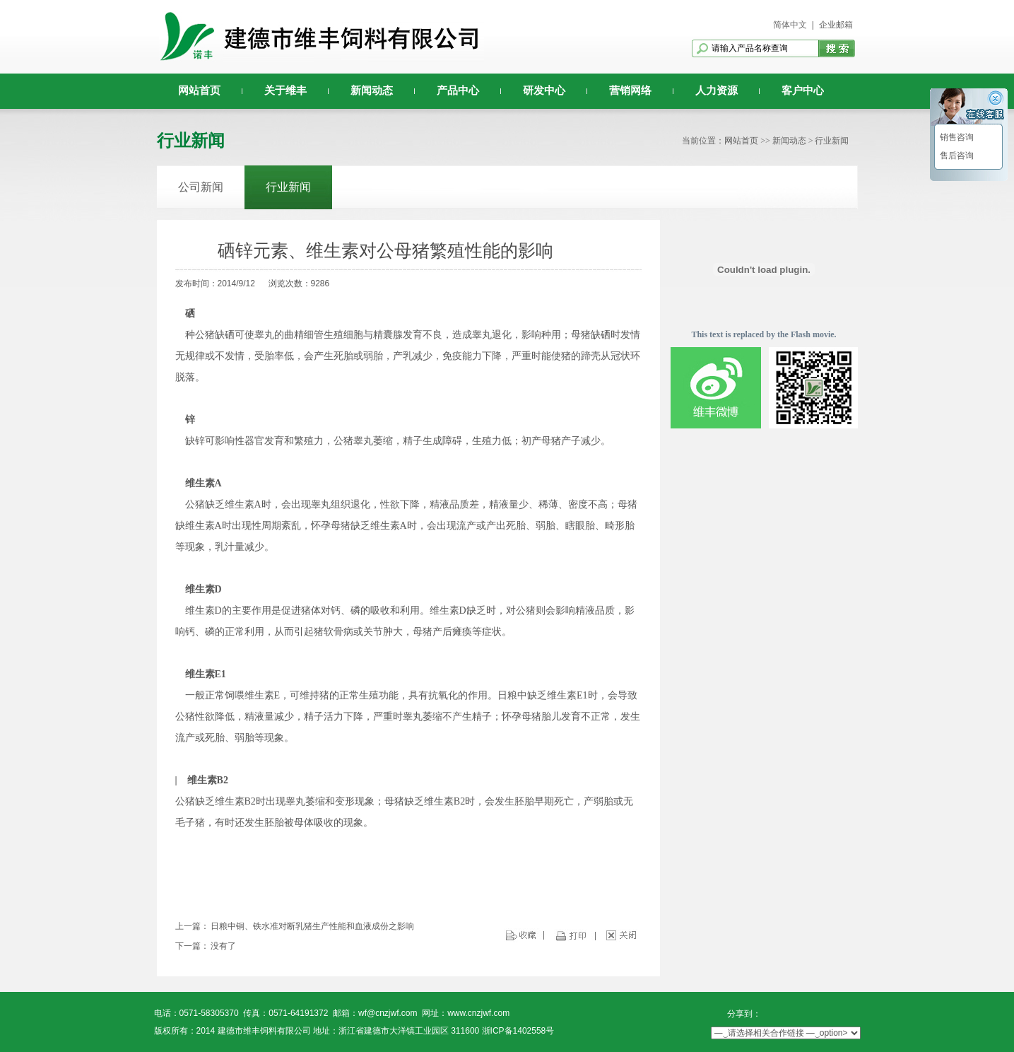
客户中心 (803, 90)
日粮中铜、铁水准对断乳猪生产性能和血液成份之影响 (312, 926)
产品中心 (458, 90)
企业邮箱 (836, 25)
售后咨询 (956, 155)
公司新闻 (200, 187)
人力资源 (716, 90)
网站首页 (199, 90)
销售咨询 (956, 137)
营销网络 (630, 90)
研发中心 (544, 90)
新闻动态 (371, 90)
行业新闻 (288, 187)
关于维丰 (285, 90)
